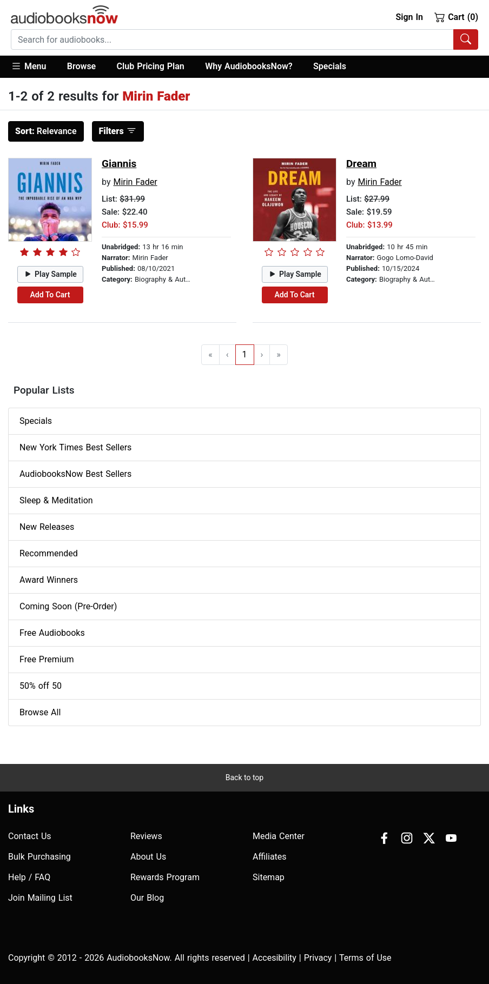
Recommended (48, 553)
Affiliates (270, 857)
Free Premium (46, 659)
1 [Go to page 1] (244, 354)
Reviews (146, 836)
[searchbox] (232, 39)
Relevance (46, 131)
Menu (28, 66)
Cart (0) (456, 16)
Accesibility (274, 958)
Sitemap (269, 877)
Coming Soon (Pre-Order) (68, 606)
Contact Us (29, 836)
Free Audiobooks (52, 633)
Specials (329, 66)
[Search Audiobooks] (465, 39)
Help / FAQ (29, 877)
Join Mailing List (40, 898)
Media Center (279, 836)
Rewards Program (165, 877)
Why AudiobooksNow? (248, 66)
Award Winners (48, 580)
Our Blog (147, 898)
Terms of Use (365, 958)
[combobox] (244, 39)
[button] (34, 67)
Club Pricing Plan (150, 66)
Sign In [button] (408, 17)
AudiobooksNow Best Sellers (75, 474)
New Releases (46, 527)
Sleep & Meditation (56, 500)
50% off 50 (40, 686)
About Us (148, 857)
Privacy (318, 958)
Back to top (244, 777)
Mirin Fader (135, 182)
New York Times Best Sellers (75, 447)
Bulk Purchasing (39, 857)
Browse (81, 66)
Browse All (40, 712)
